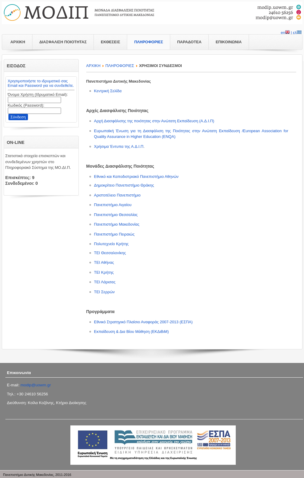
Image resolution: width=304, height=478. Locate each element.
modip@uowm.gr (35, 385)
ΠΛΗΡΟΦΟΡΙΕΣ (148, 42)
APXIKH (93, 65)
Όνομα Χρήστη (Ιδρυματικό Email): (38, 94)
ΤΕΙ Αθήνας (104, 262)
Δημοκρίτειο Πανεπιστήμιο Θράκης (124, 185)
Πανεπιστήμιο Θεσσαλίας (116, 214)
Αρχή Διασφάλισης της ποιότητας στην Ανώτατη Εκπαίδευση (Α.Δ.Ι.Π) (154, 121)
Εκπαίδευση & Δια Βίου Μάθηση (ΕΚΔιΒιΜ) (131, 331)
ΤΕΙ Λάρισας (104, 282)
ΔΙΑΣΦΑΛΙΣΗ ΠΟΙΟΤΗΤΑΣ (63, 42)
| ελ (296, 33)
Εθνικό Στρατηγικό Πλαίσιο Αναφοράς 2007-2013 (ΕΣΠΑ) (143, 322)
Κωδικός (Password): (26, 105)
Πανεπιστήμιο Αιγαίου (113, 204)
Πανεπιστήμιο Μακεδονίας (117, 224)
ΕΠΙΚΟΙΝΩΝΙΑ (228, 42)
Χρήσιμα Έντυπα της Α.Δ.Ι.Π (118, 146)
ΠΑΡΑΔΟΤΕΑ (189, 42)
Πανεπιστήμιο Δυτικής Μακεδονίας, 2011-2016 (37, 474)
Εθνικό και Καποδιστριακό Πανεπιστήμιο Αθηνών (136, 176)
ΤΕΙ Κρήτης (104, 272)
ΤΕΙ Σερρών (104, 292)
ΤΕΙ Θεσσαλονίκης (110, 253)
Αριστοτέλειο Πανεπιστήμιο (117, 195)
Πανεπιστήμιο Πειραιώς (114, 234)
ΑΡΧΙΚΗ (18, 42)
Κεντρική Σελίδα (108, 91)
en (285, 33)
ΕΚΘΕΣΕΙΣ (110, 42)
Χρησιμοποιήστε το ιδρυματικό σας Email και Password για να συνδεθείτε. (41, 83)
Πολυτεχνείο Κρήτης (111, 244)
